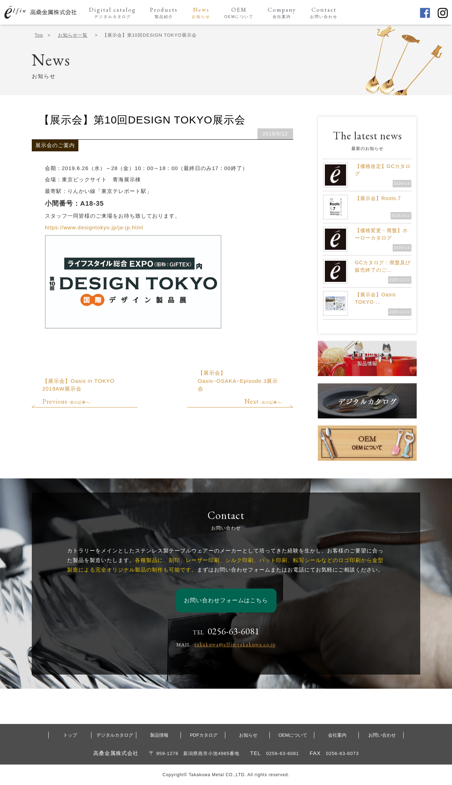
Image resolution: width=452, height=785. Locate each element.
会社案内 (337, 735)
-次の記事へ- (263, 402)
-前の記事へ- (66, 402)
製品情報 (159, 735)
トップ (70, 735)
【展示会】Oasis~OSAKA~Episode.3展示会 (238, 381)
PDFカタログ (204, 735)
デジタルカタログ (114, 735)
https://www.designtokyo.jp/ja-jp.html (94, 227)
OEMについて (292, 735)
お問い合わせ (382, 735)
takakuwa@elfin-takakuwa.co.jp (235, 644)
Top (39, 35)
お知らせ (248, 735)
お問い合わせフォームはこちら (226, 600)
